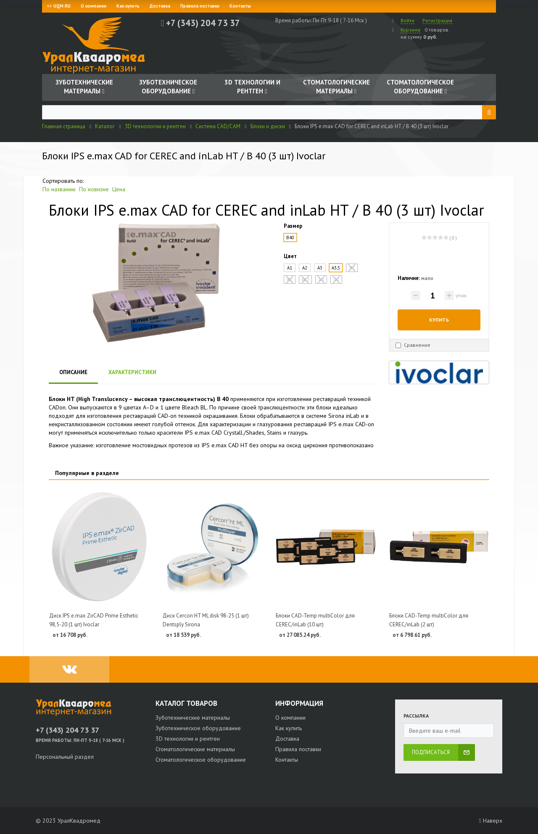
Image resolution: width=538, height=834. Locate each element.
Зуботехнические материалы (193, 717)
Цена (118, 189)
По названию (59, 189)
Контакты (240, 6)
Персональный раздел (65, 756)
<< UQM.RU (59, 6)
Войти (407, 20)
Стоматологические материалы (195, 749)
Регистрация (437, 20)
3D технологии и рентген (188, 738)
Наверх (490, 820)
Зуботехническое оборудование (198, 728)
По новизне (94, 189)
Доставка (160, 6)
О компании (93, 6)
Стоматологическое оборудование (201, 759)
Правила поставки (199, 6)
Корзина (410, 29)
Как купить (128, 6)
